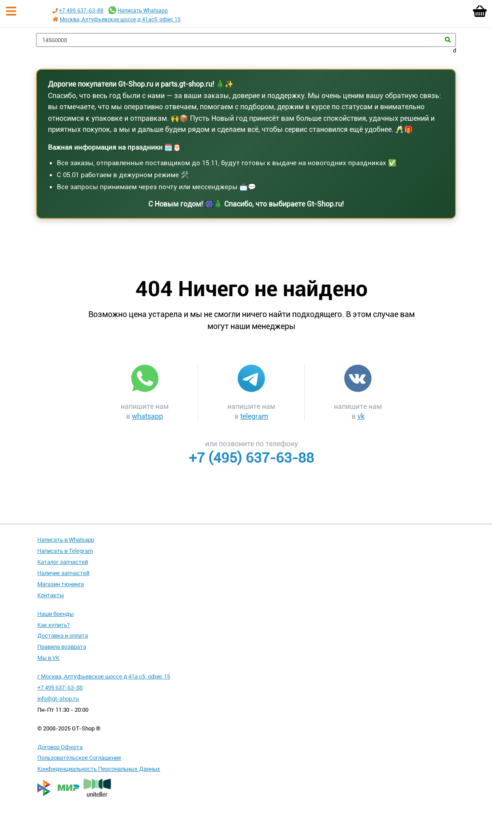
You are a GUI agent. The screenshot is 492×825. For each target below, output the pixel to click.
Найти (448, 40)
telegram (254, 416)
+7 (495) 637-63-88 (251, 457)
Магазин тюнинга (60, 584)
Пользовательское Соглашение (79, 757)
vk (361, 416)
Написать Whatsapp (143, 11)
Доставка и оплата (62, 635)
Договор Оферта (60, 747)
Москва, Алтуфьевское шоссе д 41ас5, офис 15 (120, 19)
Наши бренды (55, 614)
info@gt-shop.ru (58, 698)
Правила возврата (61, 646)
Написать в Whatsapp (65, 539)
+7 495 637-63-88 (81, 11)
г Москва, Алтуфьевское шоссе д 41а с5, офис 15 (103, 676)
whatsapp (147, 416)
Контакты (50, 595)
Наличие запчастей (63, 573)
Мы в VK (48, 657)
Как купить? (53, 625)
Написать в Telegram (65, 550)
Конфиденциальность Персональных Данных (98, 769)
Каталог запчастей (62, 562)
